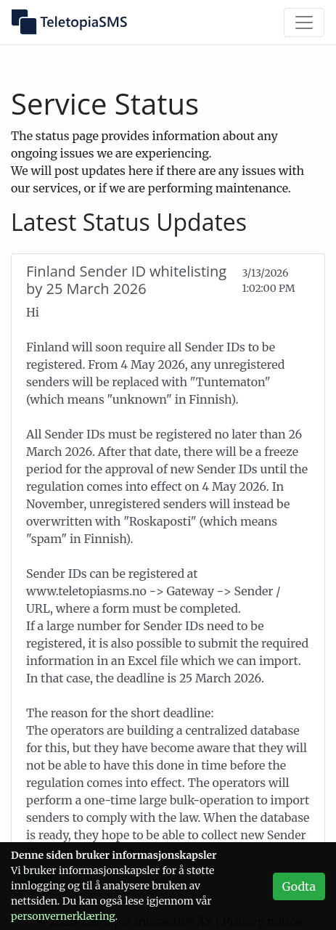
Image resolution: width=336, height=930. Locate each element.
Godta (299, 886)
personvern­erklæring (63, 916)
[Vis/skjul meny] (304, 22)
